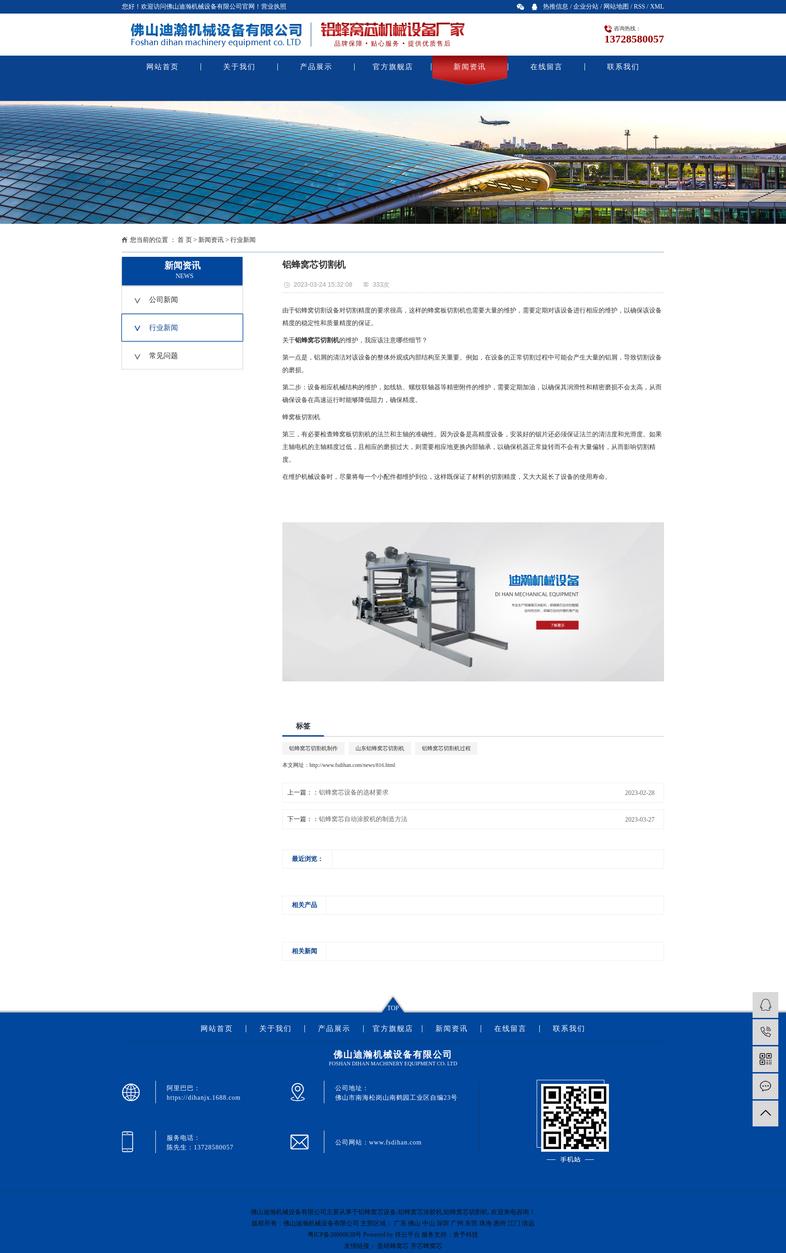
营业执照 (273, 6)
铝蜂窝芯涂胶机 (420, 1212)
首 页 (185, 239)
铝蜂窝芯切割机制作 (313, 748)
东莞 (471, 1223)
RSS (639, 6)
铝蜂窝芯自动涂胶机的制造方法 (363, 819)
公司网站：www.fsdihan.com (378, 1142)
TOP (393, 1008)
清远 (528, 1223)
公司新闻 (163, 299)
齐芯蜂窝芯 (426, 1246)
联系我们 (623, 67)
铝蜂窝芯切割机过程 (446, 748)
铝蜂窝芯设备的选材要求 (353, 792)
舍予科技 (465, 1234)
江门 (514, 1223)
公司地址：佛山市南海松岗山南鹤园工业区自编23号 (396, 1093)
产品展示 (316, 67)
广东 (400, 1223)
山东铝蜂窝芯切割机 (380, 748)
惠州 (499, 1223)
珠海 (485, 1223)
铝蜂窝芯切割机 (466, 1212)
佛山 (414, 1223)
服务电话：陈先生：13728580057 (200, 1143)
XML (657, 6)
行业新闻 (243, 239)
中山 (428, 1223)
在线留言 (546, 67)
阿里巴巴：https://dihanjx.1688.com (204, 1093)
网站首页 (162, 67)
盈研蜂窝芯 (393, 1246)
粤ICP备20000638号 (335, 1234)
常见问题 (163, 355)
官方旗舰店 (393, 67)
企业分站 (586, 6)
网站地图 (616, 6)
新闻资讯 (470, 67)
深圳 (442, 1223)
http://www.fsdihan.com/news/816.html (352, 765)
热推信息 (555, 6)
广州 (457, 1223)
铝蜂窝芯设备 (377, 1212)
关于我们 (239, 67)
